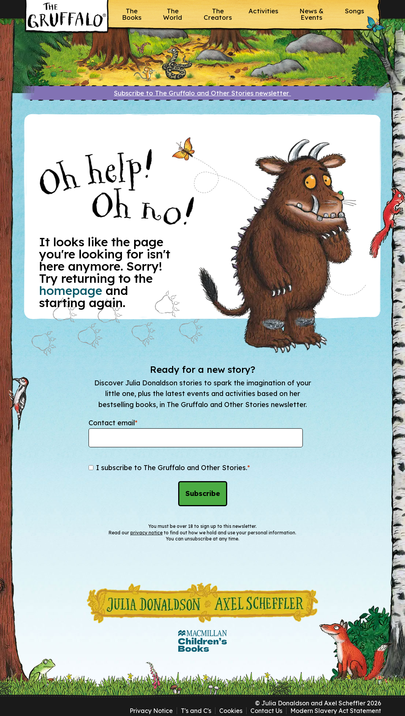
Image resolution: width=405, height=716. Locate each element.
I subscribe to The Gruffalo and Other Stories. (173, 467)
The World (172, 14)
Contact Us (266, 710)
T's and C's (196, 710)
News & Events (311, 14)
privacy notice (146, 532)
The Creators (218, 14)
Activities (263, 11)
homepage (70, 290)
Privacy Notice (151, 710)
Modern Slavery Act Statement (335, 710)
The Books (131, 14)
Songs (354, 11)
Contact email (113, 422)
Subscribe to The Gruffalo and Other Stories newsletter (202, 93)
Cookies (230, 710)
